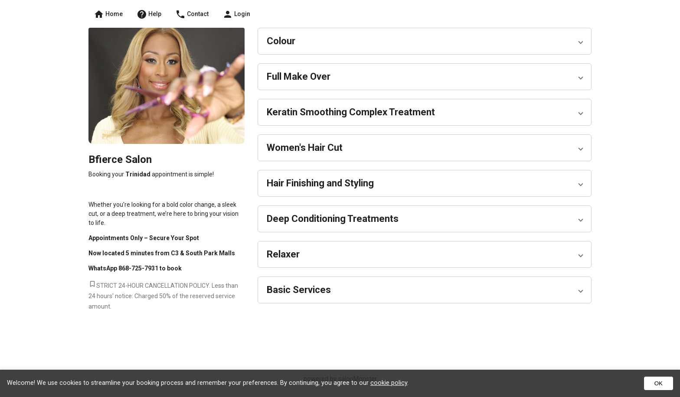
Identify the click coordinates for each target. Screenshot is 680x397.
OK (658, 383)
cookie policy (388, 383)
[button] (422, 41)
